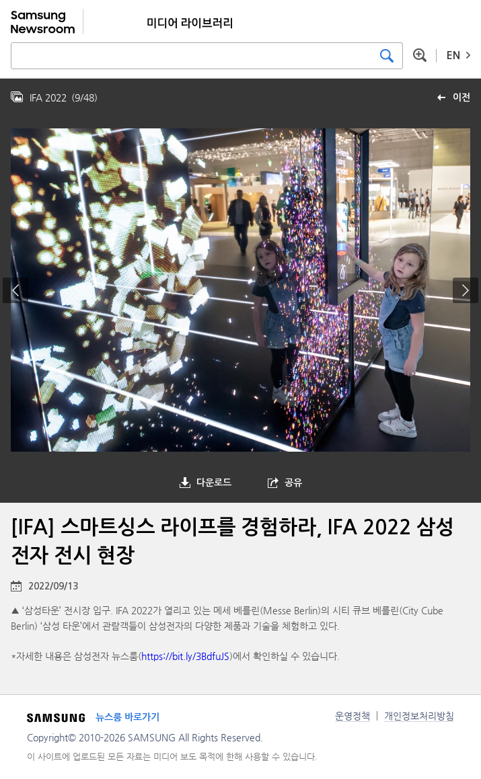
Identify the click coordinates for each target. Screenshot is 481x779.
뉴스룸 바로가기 (127, 717)
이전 (461, 97)
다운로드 (213, 482)
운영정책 (352, 715)
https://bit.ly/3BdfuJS (185, 656)
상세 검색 (420, 55)
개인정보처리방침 (419, 715)
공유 (293, 482)
